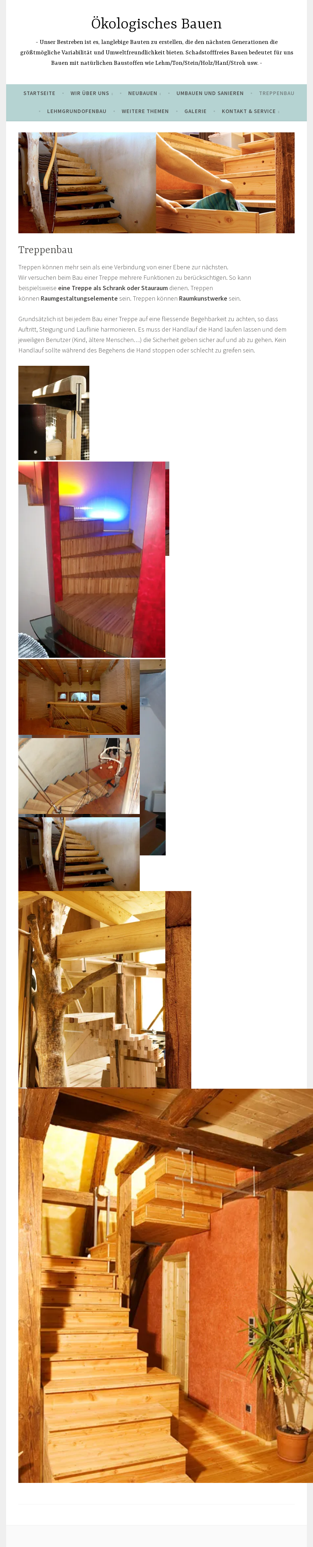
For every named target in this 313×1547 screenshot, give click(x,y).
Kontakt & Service (249, 111)
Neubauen (142, 93)
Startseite (39, 93)
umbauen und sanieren (210, 93)
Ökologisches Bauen (156, 24)
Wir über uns (90, 93)
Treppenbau (277, 93)
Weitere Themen (145, 111)
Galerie (195, 111)
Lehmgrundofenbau (77, 111)
